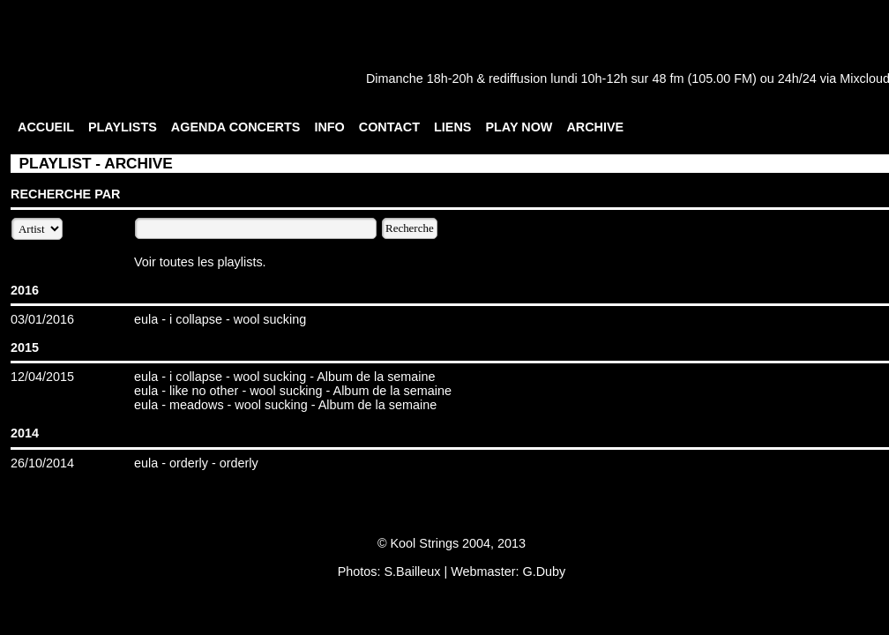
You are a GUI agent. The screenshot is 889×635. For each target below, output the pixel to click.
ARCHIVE (595, 127)
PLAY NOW (518, 127)
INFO (329, 127)
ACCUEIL (46, 127)
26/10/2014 (42, 463)
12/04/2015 (42, 377)
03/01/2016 (42, 319)
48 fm (668, 78)
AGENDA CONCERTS (236, 127)
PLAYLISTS (122, 127)
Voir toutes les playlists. (200, 262)
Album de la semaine (376, 377)
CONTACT (389, 127)
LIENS (452, 127)
